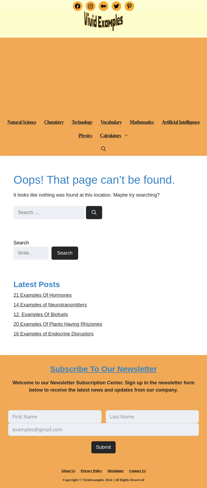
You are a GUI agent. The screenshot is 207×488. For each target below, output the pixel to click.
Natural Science (21, 122)
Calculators (116, 135)
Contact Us (137, 471)
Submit (103, 447)
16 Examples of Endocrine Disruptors (53, 334)
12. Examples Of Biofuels (40, 314)
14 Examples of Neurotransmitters (50, 305)
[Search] (94, 212)
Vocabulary (111, 122)
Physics (85, 135)
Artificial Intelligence (180, 122)
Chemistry (54, 122)
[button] (127, 135)
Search (21, 242)
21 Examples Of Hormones (42, 295)
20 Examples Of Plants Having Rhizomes (57, 324)
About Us (68, 471)
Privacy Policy (91, 471)
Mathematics (142, 122)
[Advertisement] (103, 75)
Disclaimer (116, 471)
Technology (82, 122)
